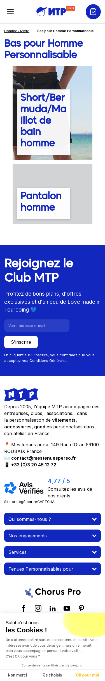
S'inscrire (21, 342)
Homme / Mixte (16, 31)
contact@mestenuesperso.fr (43, 458)
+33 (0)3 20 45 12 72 (33, 465)
